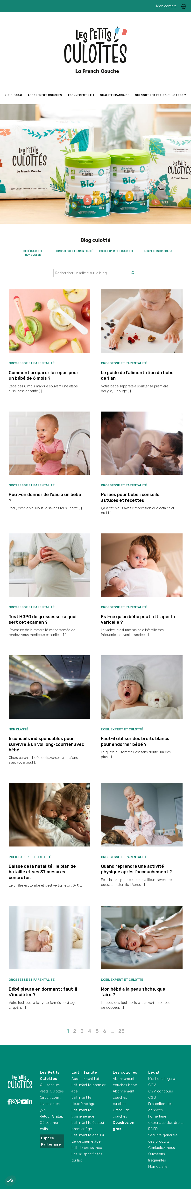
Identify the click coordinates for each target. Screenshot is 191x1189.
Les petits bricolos (158, 251)
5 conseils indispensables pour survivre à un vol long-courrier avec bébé (46, 744)
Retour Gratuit (51, 1116)
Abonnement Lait (85, 1079)
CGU (152, 1097)
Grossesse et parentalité (74, 251)
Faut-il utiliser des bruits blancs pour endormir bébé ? (135, 741)
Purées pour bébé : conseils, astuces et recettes (131, 497)
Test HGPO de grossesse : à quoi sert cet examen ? (43, 619)
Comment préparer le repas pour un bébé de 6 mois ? (43, 375)
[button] (10, 1181)
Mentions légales (162, 1079)
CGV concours (160, 1091)
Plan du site (158, 1166)
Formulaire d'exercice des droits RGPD (166, 1122)
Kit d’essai (13, 95)
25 (121, 1031)
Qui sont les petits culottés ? (160, 95)
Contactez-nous (161, 1148)
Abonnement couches (45, 95)
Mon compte (166, 6)
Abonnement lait (81, 95)
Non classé (33, 254)
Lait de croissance (86, 1148)
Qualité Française (114, 95)
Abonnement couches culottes (123, 1097)
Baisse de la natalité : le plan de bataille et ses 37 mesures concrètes (42, 872)
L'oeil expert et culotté (116, 251)
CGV (152, 1085)
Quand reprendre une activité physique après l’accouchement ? (136, 869)
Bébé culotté (32, 251)
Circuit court (50, 1097)
